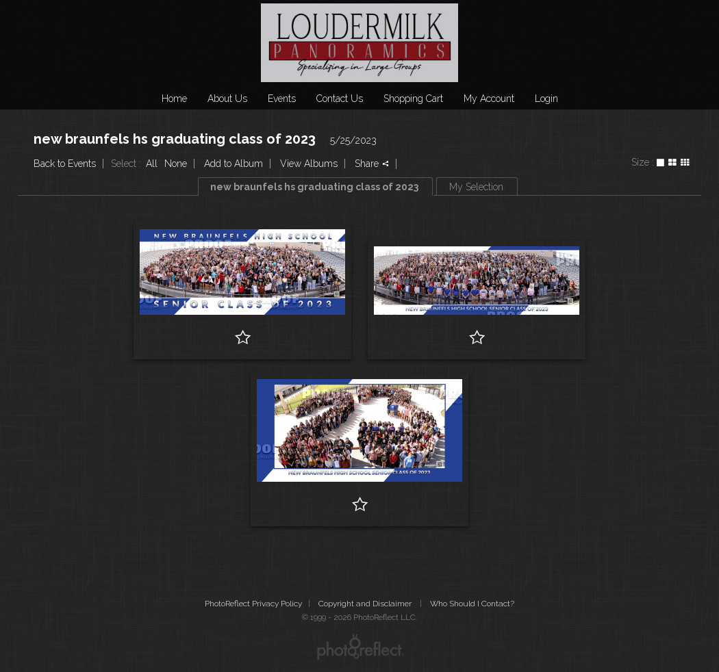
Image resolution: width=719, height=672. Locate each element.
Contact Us (339, 98)
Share (372, 163)
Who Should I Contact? (472, 603)
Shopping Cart (413, 98)
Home (174, 98)
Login (546, 98)
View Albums (309, 163)
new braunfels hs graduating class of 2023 (175, 139)
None (175, 163)
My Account (489, 98)
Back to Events (65, 163)
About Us (227, 98)
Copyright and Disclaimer (366, 603)
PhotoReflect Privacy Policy (253, 603)
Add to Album (233, 163)
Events (282, 98)
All (151, 163)
